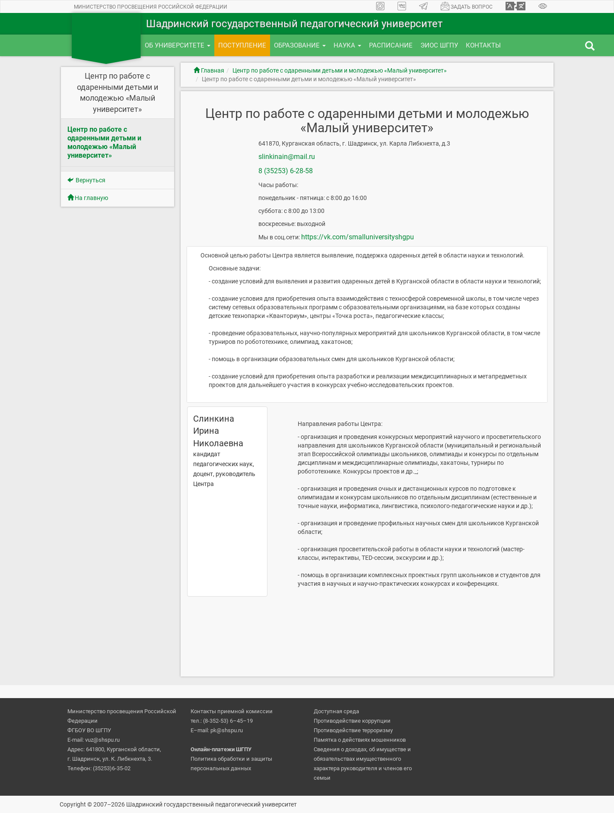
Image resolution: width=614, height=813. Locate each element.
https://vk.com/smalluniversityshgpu (357, 237)
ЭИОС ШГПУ (439, 45)
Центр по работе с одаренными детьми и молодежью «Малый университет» (339, 70)
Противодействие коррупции (352, 721)
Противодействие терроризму (353, 730)
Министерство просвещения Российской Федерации (150, 7)
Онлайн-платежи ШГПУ (221, 749)
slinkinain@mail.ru (286, 156)
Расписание (391, 45)
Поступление (242, 45)
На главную (87, 197)
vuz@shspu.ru (102, 740)
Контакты (483, 45)
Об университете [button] (177, 45)
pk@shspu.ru (226, 730)
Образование (300, 45)
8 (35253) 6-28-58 (285, 171)
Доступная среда (336, 711)
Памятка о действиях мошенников (360, 740)
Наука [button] (347, 45)
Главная (209, 70)
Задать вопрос (467, 6)
